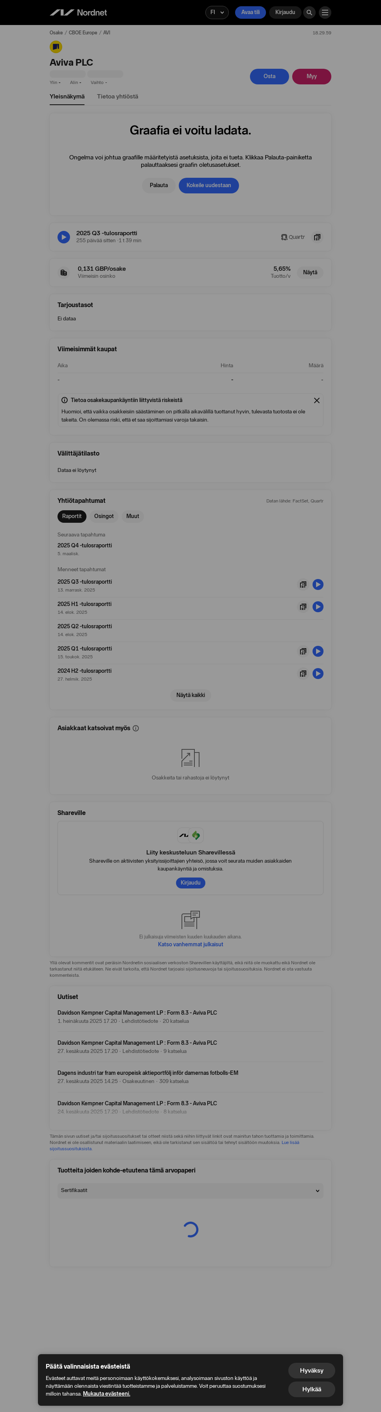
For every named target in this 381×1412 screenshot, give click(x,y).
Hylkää (311, 1389)
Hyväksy (311, 1370)
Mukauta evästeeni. (106, 1394)
